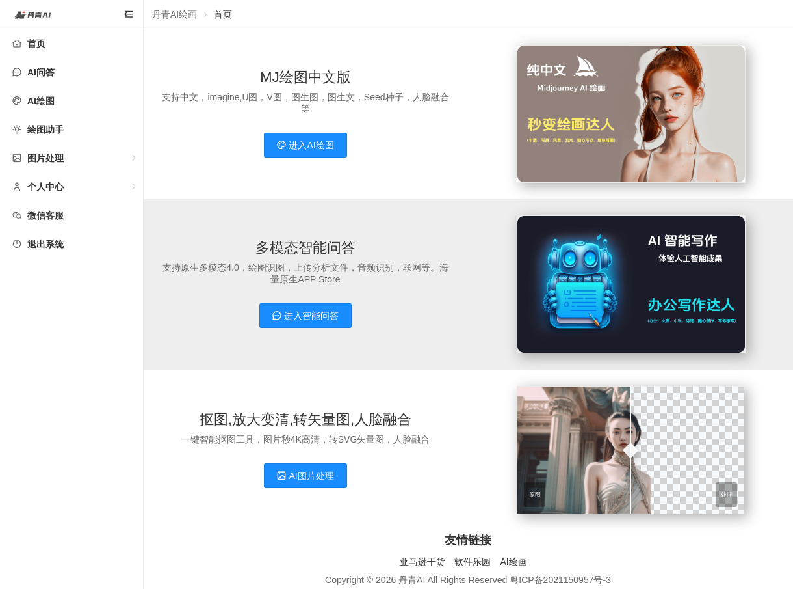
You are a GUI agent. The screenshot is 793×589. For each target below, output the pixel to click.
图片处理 (45, 158)
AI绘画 (513, 561)
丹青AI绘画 (174, 14)
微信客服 (45, 215)
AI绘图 (41, 101)
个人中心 (45, 187)
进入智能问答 (305, 315)
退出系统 (45, 244)
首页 (36, 43)
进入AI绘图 (305, 145)
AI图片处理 (305, 475)
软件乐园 (472, 561)
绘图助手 (45, 129)
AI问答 (41, 72)
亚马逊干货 (422, 561)
